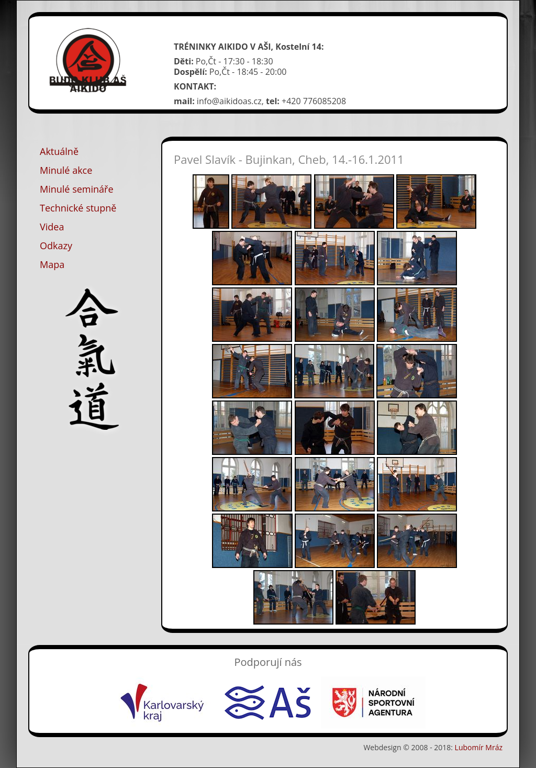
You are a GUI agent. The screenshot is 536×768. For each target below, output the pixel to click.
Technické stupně (78, 208)
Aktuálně (59, 151)
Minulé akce (66, 170)
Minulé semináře (77, 189)
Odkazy (56, 245)
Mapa (52, 264)
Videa (52, 226)
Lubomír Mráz (478, 747)
